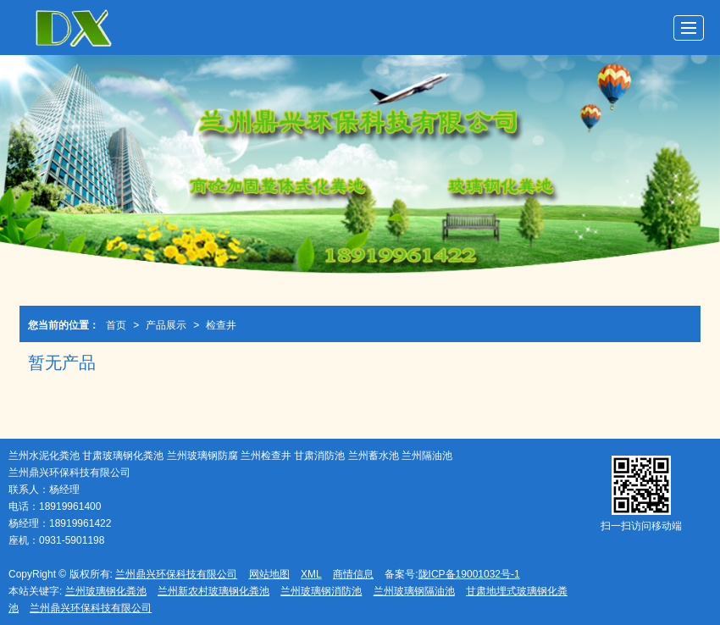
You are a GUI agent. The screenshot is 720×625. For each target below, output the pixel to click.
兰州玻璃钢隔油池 (414, 591)
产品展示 (166, 325)
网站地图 (269, 574)
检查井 (221, 325)
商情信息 (353, 574)
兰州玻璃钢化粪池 (106, 591)
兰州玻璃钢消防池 (321, 591)
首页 (116, 325)
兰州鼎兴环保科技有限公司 (176, 574)
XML (311, 574)
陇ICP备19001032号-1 (469, 574)
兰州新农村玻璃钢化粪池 (213, 591)
